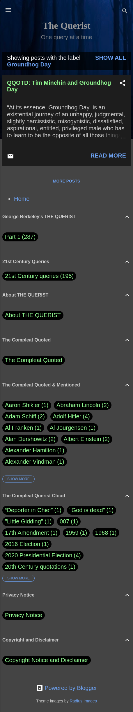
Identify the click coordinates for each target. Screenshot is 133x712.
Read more (108, 155)
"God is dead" (87, 510)
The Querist (66, 25)
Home (21, 199)
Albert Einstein (87, 439)
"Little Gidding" (24, 521)
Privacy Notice (23, 615)
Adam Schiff (25, 416)
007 (64, 521)
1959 (72, 533)
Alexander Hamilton (34, 450)
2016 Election (22, 544)
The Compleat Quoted (33, 360)
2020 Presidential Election (38, 555)
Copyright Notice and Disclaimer (46, 660)
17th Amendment (27, 533)
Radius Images (83, 701)
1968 (101, 533)
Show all (110, 58)
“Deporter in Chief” (29, 510)
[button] (122, 83)
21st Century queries (32, 276)
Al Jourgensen (72, 427)
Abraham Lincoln (82, 405)
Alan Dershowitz (30, 439)
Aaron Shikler (27, 405)
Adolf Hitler (71, 416)
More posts (66, 181)
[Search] (124, 12)
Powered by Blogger (66, 688)
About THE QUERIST (33, 315)
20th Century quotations (36, 566)
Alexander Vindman (34, 461)
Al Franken (23, 427)
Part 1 (20, 237)
